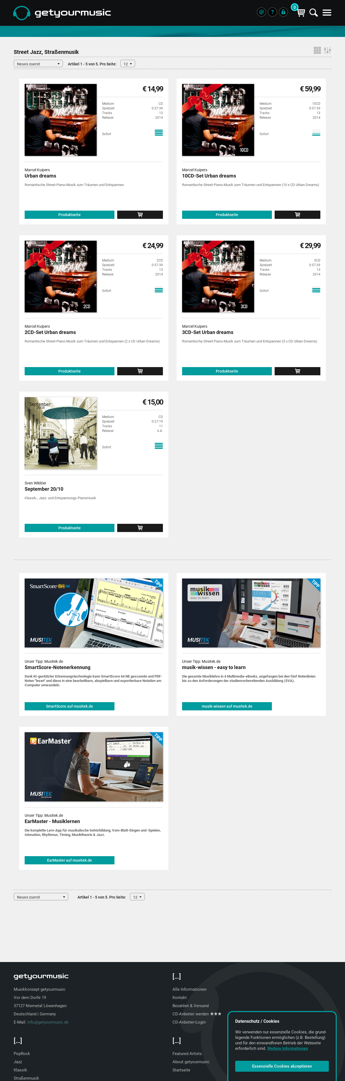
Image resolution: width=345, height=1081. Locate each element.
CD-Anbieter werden (197, 1014)
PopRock (22, 1053)
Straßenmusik (26, 1078)
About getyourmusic (191, 1061)
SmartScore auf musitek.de (69, 706)
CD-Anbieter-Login (189, 1022)
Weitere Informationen (287, 1048)
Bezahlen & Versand (191, 1005)
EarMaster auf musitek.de (69, 860)
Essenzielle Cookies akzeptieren (282, 1066)
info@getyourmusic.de (47, 1022)
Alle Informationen (189, 989)
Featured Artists (187, 1053)
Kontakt (180, 997)
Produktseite (69, 215)
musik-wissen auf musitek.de (227, 706)
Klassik (20, 1070)
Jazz (18, 1061)
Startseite (181, 1070)
